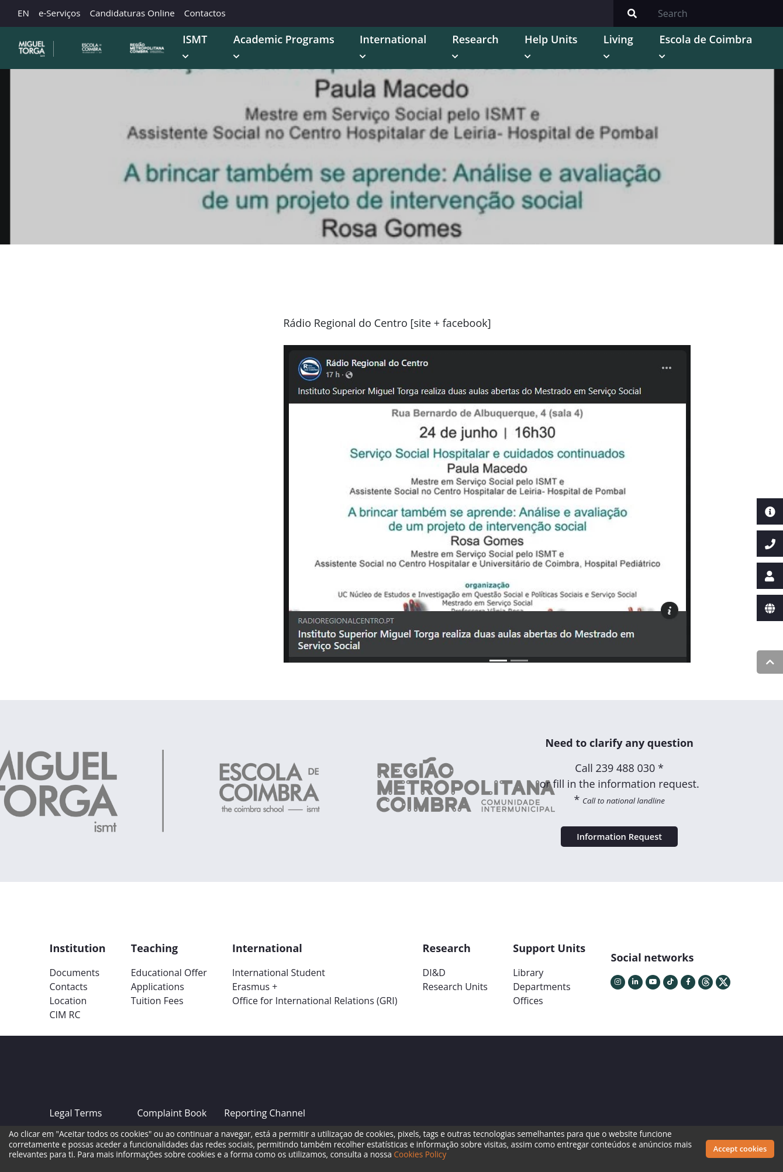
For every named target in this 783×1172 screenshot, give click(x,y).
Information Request (619, 867)
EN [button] (23, 13)
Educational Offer (169, 1009)
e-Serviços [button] (60, 13)
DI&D (434, 1009)
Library (528, 1009)
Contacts (69, 1023)
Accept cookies (740, 1148)
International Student (278, 1009)
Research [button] (548, 52)
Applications (157, 1023)
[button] (317, 534)
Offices (528, 1037)
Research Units (455, 1023)
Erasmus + (255, 1023)
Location (68, 1037)
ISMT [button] (320, 52)
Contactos (205, 13)
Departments (541, 1023)
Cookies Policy (439, 1154)
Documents (75, 1009)
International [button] (474, 52)
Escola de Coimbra (716, 60)
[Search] (717, 13)
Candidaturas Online (131, 13)
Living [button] (660, 52)
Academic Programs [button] (376, 60)
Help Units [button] (603, 60)
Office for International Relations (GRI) (314, 1037)
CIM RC (65, 1051)
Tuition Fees (157, 1037)
